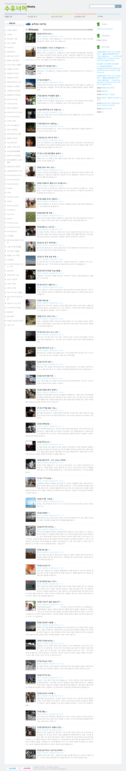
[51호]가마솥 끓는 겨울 (46, 408)
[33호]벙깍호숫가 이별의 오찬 (49, 727)
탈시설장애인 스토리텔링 (14, 161)
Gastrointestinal (13, 184)
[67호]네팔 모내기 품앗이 (47, 199)
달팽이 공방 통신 (13, 60)
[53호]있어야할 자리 (45, 376)
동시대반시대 (12, 231)
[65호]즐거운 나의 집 (45, 227)
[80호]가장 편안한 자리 (46, 66)
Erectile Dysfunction (14, 175)
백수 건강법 (11, 43)
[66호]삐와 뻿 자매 (44, 213)
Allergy (9, 188)
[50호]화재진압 (43, 424)
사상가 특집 (11, 283)
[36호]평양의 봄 (43, 675)
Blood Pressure (12, 205)
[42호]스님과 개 (43, 565)
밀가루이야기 (106, 109)
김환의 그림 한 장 (13, 147)
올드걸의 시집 (12, 39)
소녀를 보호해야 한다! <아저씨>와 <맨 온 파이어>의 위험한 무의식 (109, 58)
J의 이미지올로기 (13, 125)
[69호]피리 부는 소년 (45, 167)
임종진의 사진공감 (13, 95)
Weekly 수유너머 (102, 40)
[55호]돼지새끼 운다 (45, 348)
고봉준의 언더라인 (13, 90)
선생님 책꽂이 (12, 30)
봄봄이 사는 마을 (13, 255)
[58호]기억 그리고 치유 (46, 316)
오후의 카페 (11, 121)
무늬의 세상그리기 (13, 116)
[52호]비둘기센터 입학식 (47, 390)
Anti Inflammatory (13, 227)
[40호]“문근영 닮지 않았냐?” (48, 602)
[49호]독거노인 (43, 442)
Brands (9, 218)
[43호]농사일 (42, 549)
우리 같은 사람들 (13, 251)
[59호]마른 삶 (42, 300)
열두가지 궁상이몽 (13, 155)
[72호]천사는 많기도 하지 (47, 137)
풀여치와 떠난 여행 (14, 134)
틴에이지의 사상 (13, 275)
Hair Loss (10, 214)
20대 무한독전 (12, 129)
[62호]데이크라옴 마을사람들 (48, 270)
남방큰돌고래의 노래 (14, 171)
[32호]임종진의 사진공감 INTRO (49, 750)
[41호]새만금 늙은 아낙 (46, 581)
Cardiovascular (12, 223)
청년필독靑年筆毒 (13, 151)
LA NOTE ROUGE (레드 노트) (15, 265)
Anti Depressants (13, 179)
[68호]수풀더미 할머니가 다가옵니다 (51, 183)
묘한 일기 (10, 271)
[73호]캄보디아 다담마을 (47, 123)
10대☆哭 (10, 325)
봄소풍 (104, 91)
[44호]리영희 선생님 (45, 527)
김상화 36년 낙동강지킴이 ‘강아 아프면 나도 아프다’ (108, 104)
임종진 (39, 36)
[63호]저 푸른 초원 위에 (46, 256)
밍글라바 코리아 (13, 77)
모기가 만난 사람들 (14, 65)
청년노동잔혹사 (12, 108)
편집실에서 (11, 52)
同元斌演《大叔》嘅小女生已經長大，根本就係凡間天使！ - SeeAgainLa (108, 66)
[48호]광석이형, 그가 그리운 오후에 (51, 460)
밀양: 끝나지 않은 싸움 (14, 297)
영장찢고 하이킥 (13, 73)
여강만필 (10, 260)
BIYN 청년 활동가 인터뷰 (15, 241)
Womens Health (13, 197)
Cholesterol (11, 210)
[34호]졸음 (41, 711)
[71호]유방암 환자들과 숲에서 (49, 153)
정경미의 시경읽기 (13, 86)
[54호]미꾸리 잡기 (44, 362)
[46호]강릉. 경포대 (44, 499)
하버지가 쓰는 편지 (14, 303)
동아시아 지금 (12, 99)
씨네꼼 (9, 34)
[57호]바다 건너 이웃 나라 (47, 332)
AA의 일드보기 (12, 142)
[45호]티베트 (42, 513)
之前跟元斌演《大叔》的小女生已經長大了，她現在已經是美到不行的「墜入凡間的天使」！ (108, 78)
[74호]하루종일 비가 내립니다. (49, 109)
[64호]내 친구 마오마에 (46, 242)
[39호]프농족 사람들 (45, 622)
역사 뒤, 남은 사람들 (14, 292)
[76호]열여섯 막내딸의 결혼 (48, 95)
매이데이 (10, 47)
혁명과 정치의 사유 (14, 82)
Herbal (9, 201)
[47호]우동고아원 (44, 478)
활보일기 (10, 312)
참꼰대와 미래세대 (13, 166)
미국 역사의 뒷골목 (14, 307)
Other (9, 192)
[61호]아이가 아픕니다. (46, 284)
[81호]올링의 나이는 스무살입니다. (51, 47)
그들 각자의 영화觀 (14, 247)
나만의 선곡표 (12, 103)
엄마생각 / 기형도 (108, 94)
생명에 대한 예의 (108, 88)
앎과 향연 (10, 316)
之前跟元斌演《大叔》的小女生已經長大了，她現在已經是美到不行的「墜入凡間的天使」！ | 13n (108, 54)
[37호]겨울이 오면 (44, 661)
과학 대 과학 (11, 288)
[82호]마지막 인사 (44, 34)
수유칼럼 (10, 236)
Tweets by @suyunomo (105, 29)
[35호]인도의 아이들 (45, 693)
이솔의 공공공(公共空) (15, 320)
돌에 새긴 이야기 (13, 56)
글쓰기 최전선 (12, 279)
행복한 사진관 (12, 138)
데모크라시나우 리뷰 (14, 112)
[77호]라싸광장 (43, 80)
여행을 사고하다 (13, 69)
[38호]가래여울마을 (45, 640)
